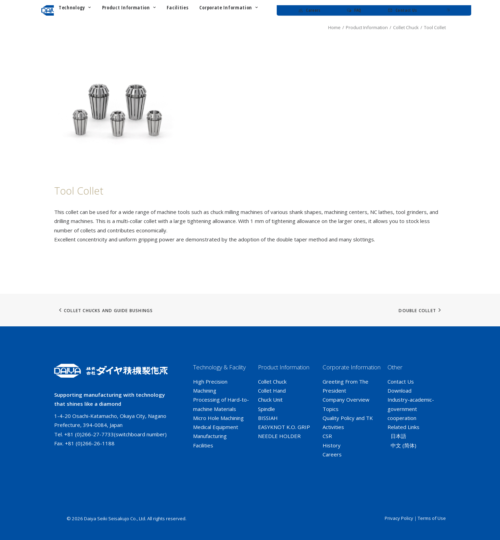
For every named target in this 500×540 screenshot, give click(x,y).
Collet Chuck (406, 27)
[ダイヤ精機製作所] (73, 10)
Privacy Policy (399, 518)
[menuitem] (141, 10)
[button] (117, 110)
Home (334, 27)
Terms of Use (432, 518)
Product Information (367, 27)
